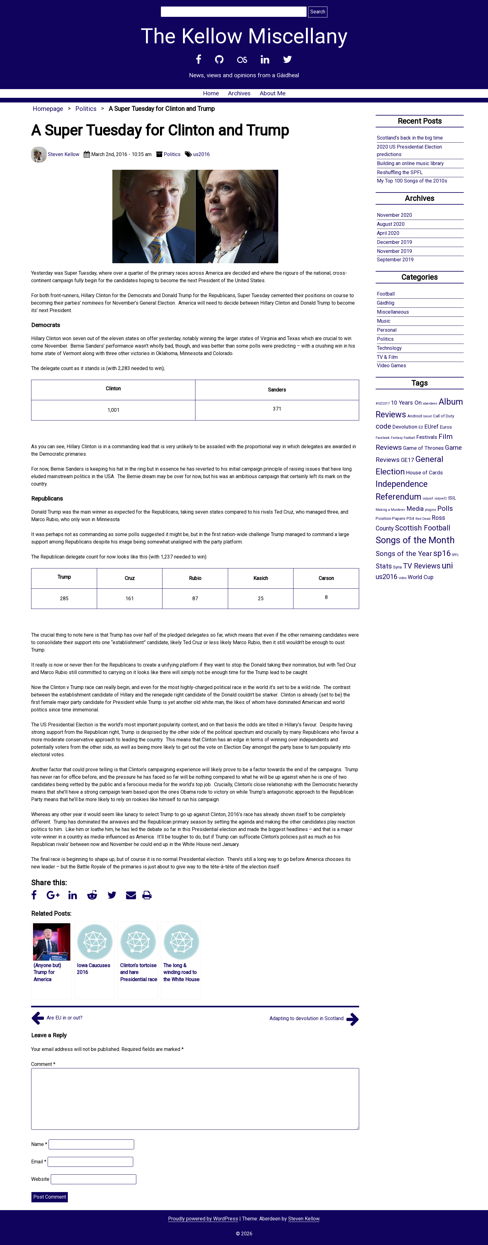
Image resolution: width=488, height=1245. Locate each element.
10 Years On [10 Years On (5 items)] (406, 402)
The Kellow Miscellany (244, 36)
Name (39, 1144)
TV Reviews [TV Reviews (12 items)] (421, 566)
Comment (43, 1064)
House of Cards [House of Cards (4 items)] (424, 472)
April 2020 (388, 233)
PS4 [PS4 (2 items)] (410, 518)
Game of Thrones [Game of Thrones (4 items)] (423, 448)
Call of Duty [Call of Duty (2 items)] (443, 415)
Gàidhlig (385, 303)
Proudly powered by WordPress (203, 1219)
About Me (272, 93)
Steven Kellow (303, 1219)
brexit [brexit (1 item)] (427, 416)
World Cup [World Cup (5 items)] (421, 577)
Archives (239, 93)
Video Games (391, 365)
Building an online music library (410, 163)
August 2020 (391, 224)
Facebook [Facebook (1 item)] (383, 438)
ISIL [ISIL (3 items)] (452, 498)
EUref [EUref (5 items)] (432, 426)
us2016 (201, 154)
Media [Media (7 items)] (415, 508)
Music (383, 321)
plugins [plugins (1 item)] (430, 510)
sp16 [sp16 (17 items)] (442, 553)
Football (386, 294)
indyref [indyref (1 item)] (428, 499)
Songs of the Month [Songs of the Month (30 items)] (415, 540)
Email (38, 1162)
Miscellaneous (393, 312)
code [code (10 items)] (383, 426)
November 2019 (394, 251)
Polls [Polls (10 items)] (445, 508)
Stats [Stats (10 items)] (384, 566)
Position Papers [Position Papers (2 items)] (390, 518)
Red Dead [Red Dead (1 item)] (422, 519)
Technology (389, 348)
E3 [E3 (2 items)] (421, 427)
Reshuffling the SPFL (400, 172)
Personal (386, 330)
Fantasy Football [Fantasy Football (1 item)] (403, 438)
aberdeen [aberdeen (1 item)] (430, 404)
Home (211, 93)
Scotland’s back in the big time (410, 138)
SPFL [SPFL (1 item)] (455, 555)
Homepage (48, 108)
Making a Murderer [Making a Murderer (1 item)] (390, 510)
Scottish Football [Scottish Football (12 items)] (422, 528)
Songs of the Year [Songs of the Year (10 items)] (404, 553)
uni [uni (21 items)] (447, 566)
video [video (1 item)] (402, 578)
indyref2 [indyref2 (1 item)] (440, 499)
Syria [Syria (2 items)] (397, 566)
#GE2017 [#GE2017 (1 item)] (383, 404)
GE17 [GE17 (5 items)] (407, 460)
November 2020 (394, 215)
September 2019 (395, 260)
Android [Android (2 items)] (414, 415)
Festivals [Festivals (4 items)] (426, 437)
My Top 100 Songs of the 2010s (412, 181)
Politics (85, 108)
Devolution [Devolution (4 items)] (404, 427)
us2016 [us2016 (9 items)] (386, 577)
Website (40, 1179)
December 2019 (394, 242)
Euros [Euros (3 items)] (446, 427)
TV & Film (387, 357)
